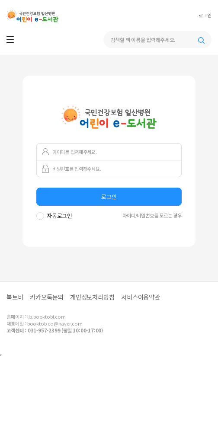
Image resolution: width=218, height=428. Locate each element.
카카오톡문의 (46, 296)
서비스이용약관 (140, 296)
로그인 (205, 15)
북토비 (14, 296)
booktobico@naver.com (55, 323)
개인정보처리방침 (92, 296)
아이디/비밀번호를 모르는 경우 (152, 215)
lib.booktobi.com (46, 316)
